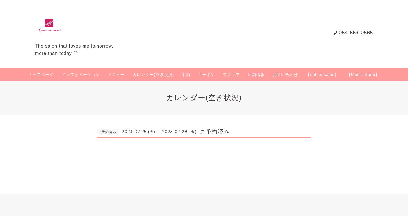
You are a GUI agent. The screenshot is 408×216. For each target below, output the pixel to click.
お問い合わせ (285, 74)
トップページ (41, 74)
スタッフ (231, 74)
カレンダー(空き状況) (153, 74)
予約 (186, 74)
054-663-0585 (356, 32)
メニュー (116, 74)
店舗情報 (256, 74)
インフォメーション (81, 74)
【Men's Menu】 (363, 74)
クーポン (206, 74)
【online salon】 (322, 74)
